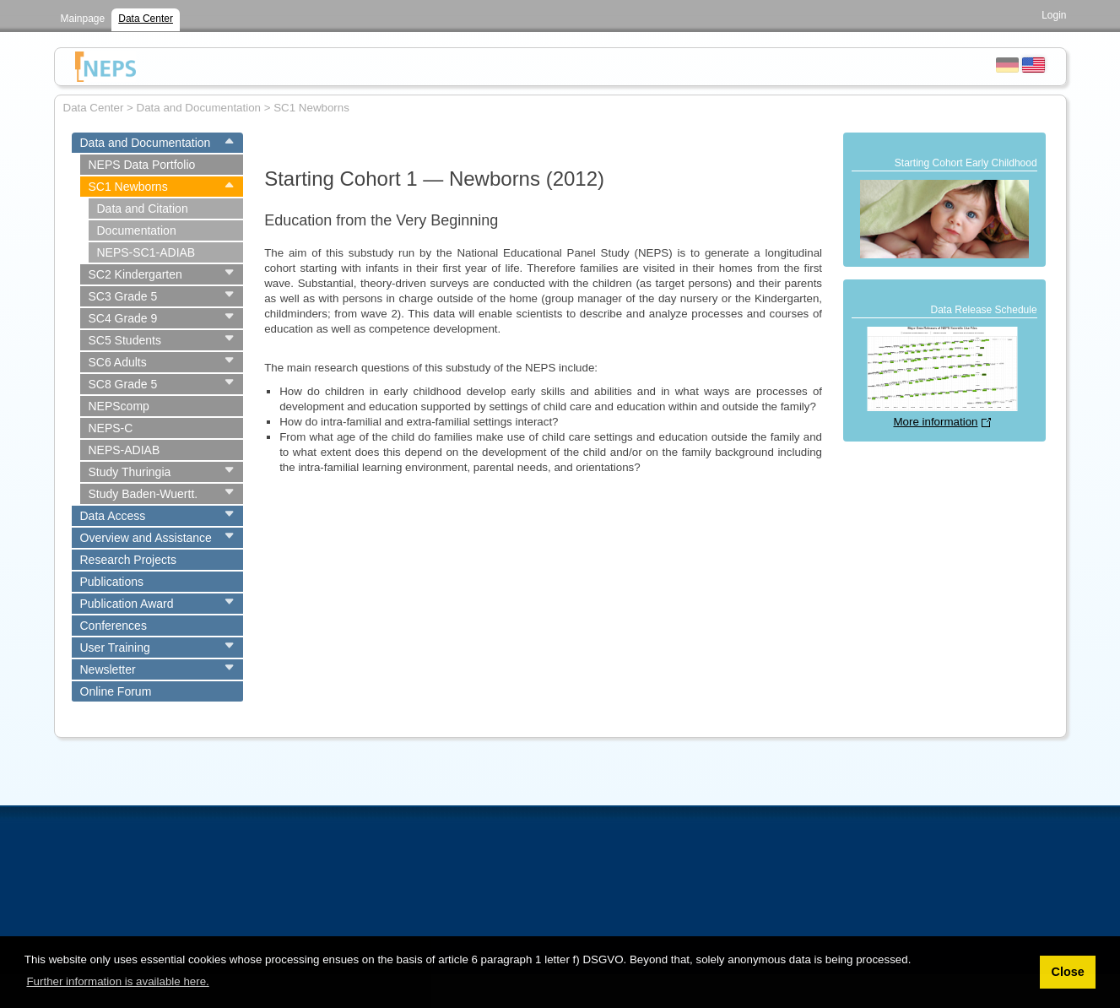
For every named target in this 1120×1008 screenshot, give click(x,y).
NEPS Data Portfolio (142, 164)
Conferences (113, 625)
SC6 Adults (118, 362)
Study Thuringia (130, 472)
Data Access (113, 516)
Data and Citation (142, 208)
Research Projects (128, 559)
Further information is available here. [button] (117, 981)
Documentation (136, 230)
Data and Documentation (145, 142)
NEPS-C (111, 428)
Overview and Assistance (146, 538)
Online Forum (116, 691)
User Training (115, 647)
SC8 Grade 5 (123, 384)
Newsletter (108, 669)
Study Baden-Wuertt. (143, 494)
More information (935, 421)
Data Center (145, 18)
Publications (112, 581)
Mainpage (83, 18)
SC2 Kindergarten (135, 274)
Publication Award (127, 603)
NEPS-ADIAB (124, 450)
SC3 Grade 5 (123, 296)
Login (1054, 15)
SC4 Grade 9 (123, 318)
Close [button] (1067, 971)
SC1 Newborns (128, 186)
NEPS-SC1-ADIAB (146, 252)
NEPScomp (119, 406)
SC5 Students (125, 340)
